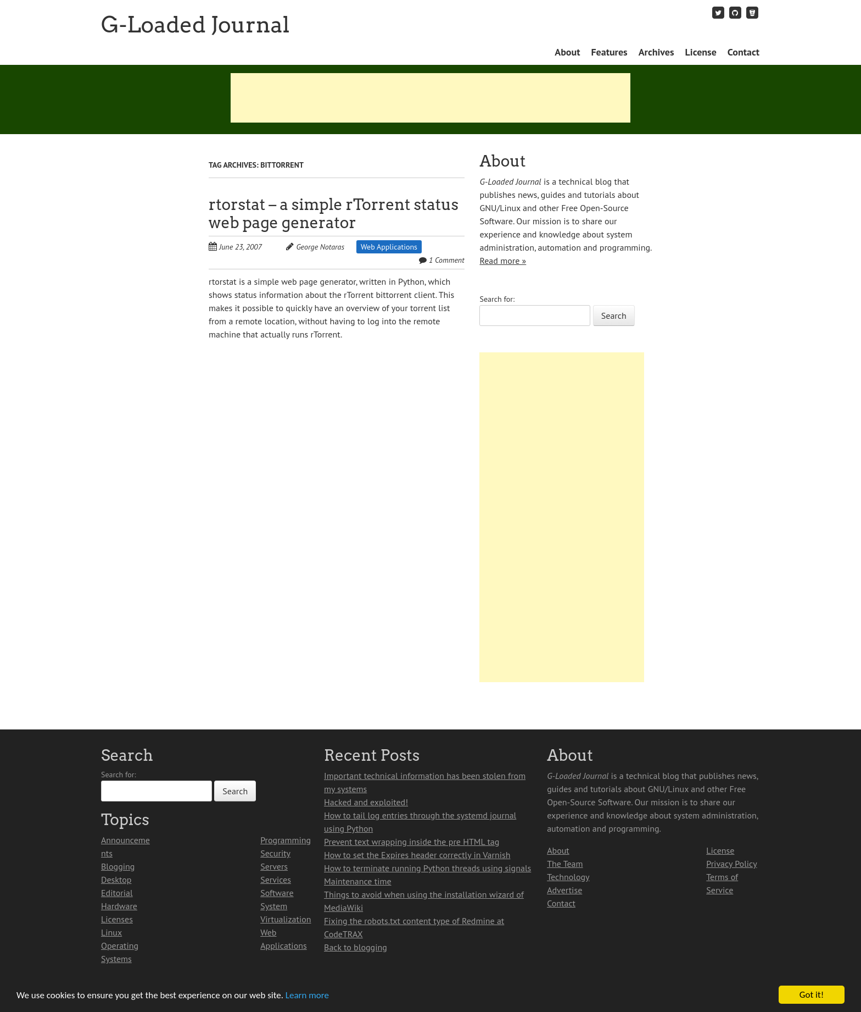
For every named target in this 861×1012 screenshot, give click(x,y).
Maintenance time (358, 881)
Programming (285, 839)
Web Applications (389, 247)
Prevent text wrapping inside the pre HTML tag (411, 841)
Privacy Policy (731, 863)
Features (609, 52)
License (701, 52)
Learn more (307, 995)
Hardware (119, 905)
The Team (565, 863)
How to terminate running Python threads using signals (427, 867)
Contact (743, 52)
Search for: (497, 299)
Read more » (502, 260)
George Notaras (320, 247)
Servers (274, 866)
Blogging (118, 866)
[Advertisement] (430, 98)
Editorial (117, 892)
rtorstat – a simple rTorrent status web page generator (334, 213)
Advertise (564, 889)
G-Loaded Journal (195, 25)
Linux (111, 932)
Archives (656, 52)
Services (275, 879)
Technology (568, 876)
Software (276, 892)
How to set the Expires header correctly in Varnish (417, 854)
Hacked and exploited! (366, 802)
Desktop (116, 879)
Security (275, 853)
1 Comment (447, 260)
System (273, 905)
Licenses (117, 919)
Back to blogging (355, 947)
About (567, 52)
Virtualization (285, 919)
